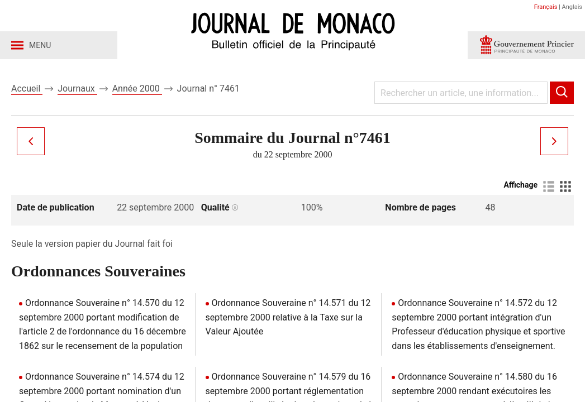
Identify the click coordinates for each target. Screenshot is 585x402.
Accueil (26, 88)
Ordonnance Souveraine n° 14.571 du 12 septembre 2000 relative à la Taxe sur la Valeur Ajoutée (288, 317)
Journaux (77, 88)
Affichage (520, 184)
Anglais (572, 7)
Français (546, 7)
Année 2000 (137, 88)
